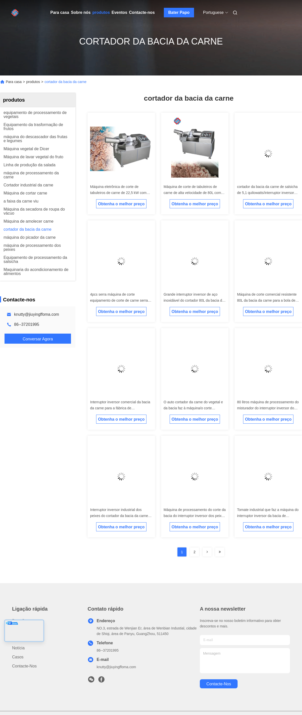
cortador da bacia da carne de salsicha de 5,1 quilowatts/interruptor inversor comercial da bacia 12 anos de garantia (267, 193)
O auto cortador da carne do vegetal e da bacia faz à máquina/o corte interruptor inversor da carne (193, 408)
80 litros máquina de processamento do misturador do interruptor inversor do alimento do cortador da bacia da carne (268, 408)
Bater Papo (179, 12)
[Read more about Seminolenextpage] (207, 552)
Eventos (119, 12)
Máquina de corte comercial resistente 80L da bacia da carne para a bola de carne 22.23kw (267, 300)
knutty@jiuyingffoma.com (36, 314)
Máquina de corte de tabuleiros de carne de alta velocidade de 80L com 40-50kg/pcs (192, 193)
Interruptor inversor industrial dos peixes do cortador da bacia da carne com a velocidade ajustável (119, 516)
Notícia (18, 648)
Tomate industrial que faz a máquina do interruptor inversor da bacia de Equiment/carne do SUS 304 (267, 516)
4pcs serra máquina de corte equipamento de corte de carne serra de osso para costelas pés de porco (119, 300)
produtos (101, 12)
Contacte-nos (142, 12)
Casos (17, 657)
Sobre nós (81, 12)
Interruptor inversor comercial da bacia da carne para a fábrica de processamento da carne (120, 408)
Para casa (59, 12)
